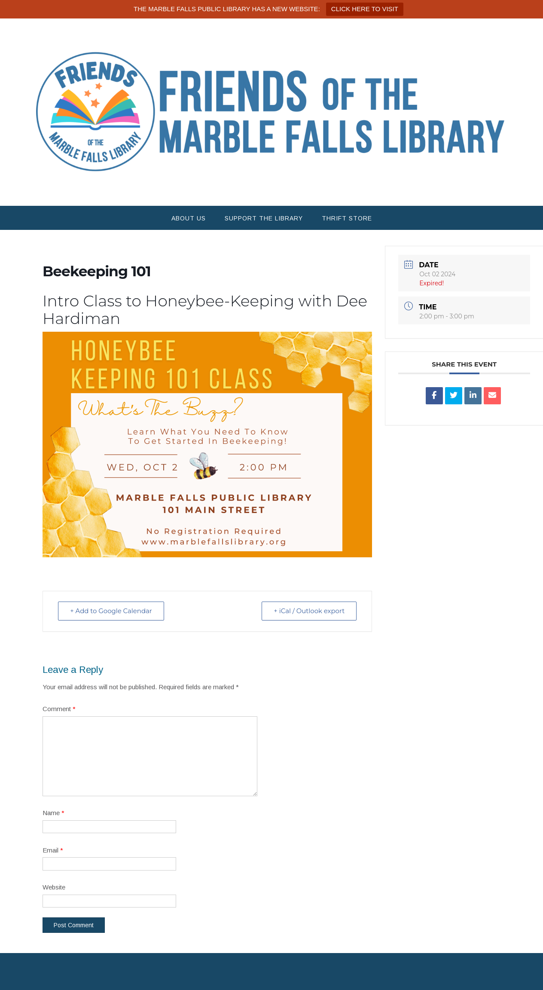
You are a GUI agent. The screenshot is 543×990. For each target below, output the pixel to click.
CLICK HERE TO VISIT (364, 8)
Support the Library (264, 218)
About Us (188, 218)
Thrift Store (347, 218)
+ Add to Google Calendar (111, 611)
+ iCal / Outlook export (308, 611)
